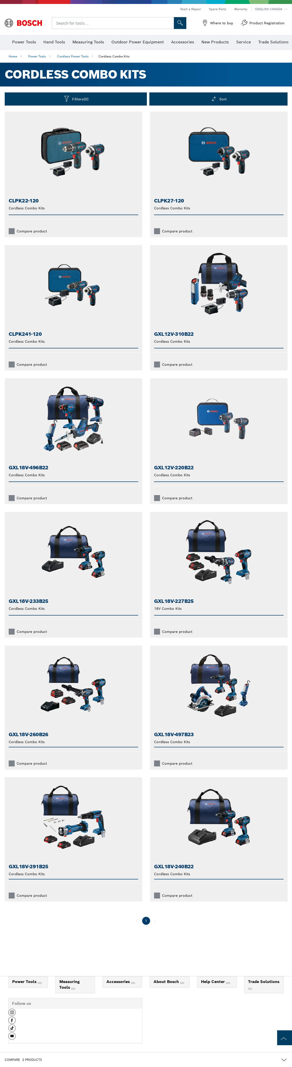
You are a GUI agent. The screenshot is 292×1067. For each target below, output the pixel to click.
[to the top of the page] (284, 1037)
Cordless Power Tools (73, 56)
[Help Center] (228, 983)
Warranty (240, 9)
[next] (155, 921)
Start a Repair (190, 9)
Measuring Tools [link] (69, 984)
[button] (12, 1014)
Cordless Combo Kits (114, 56)
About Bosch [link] (167, 981)
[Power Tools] (40, 983)
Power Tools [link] (25, 981)
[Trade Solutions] (250, 988)
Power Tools (37, 56)
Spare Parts (217, 9)
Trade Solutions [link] (263, 981)
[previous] (137, 921)
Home (13, 56)
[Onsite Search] (180, 23)
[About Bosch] (182, 983)
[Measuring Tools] (73, 988)
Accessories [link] (118, 981)
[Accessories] (133, 983)
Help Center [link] (213, 981)
